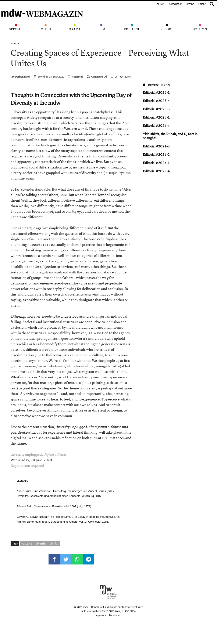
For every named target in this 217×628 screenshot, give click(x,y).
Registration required (27, 465)
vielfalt (54, 543)
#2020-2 (26, 543)
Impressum (101, 615)
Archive (190, 4)
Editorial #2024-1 (156, 162)
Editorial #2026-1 (156, 92)
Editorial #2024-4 (156, 125)
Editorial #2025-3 (156, 109)
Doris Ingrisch (22, 76)
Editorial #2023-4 (156, 171)
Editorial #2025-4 (156, 100)
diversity (41, 543)
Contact (202, 4)
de (162, 4)
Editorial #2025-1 (156, 117)
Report (16, 43)
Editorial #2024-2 (156, 154)
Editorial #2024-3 (156, 146)
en (158, 4)
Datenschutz (115, 615)
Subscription (175, 4)
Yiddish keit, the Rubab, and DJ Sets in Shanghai (170, 136)
